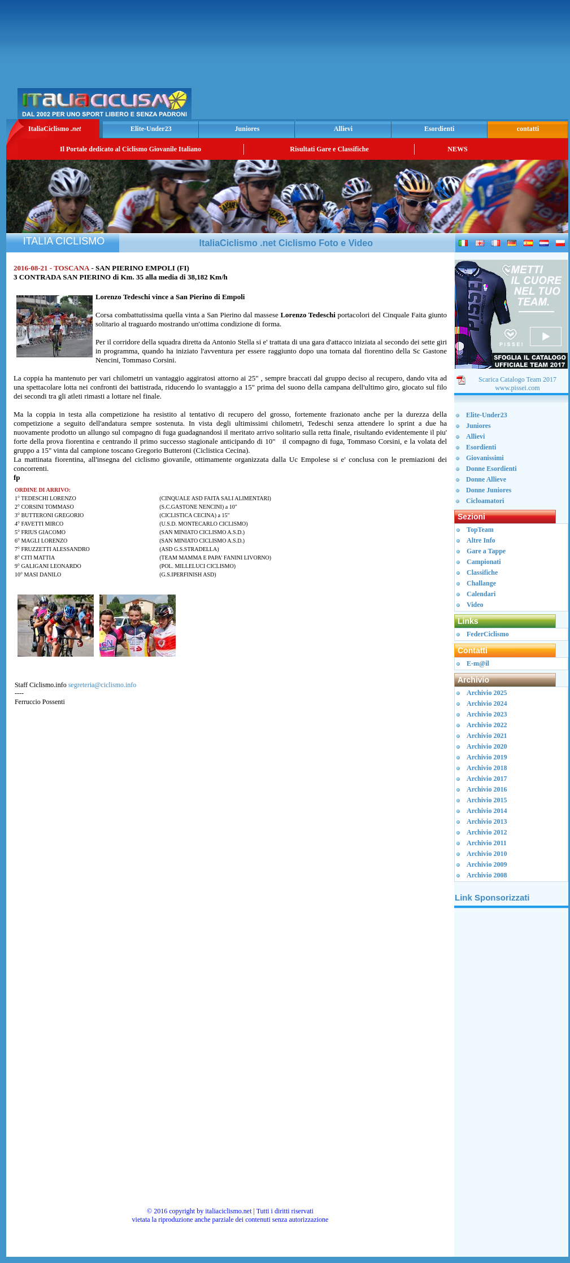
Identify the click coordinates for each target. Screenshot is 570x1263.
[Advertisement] (433, 62)
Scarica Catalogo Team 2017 (517, 379)
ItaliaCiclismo (54, 129)
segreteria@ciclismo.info (102, 685)
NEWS (457, 149)
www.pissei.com (517, 388)
